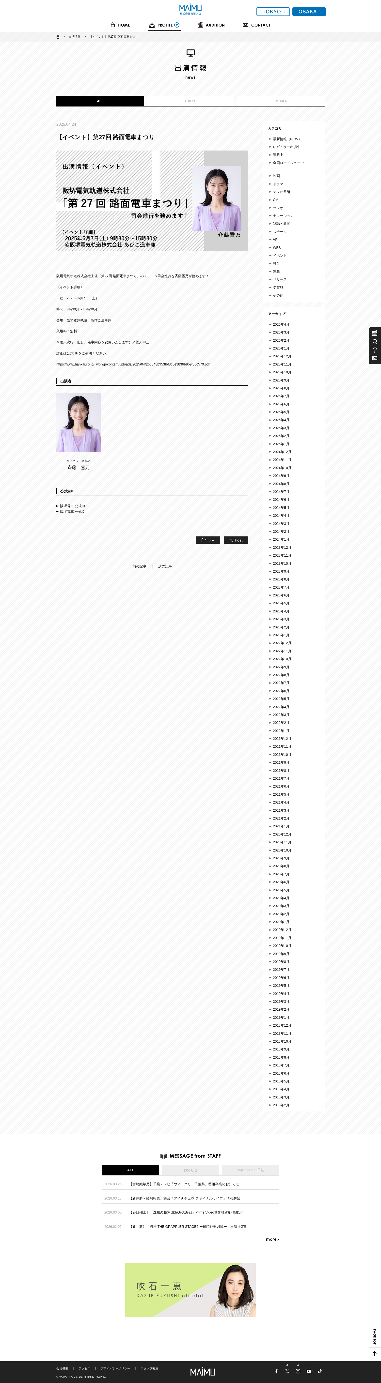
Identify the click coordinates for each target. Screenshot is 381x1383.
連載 (276, 272)
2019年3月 (281, 1001)
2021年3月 (281, 810)
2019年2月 (281, 1009)
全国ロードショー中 (288, 163)
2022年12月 (282, 643)
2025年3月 (281, 428)
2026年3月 (281, 332)
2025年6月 (281, 404)
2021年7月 (281, 778)
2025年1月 (281, 444)
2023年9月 (281, 571)
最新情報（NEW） (287, 139)
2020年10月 (282, 850)
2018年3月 (281, 1097)
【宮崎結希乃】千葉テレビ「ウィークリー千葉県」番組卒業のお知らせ (184, 1184)
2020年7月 (281, 874)
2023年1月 (281, 635)
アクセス (84, 1368)
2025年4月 (281, 420)
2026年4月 (281, 324)
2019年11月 (282, 938)
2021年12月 (282, 739)
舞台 (276, 263)
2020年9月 (281, 858)
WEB (277, 248)
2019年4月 (281, 994)
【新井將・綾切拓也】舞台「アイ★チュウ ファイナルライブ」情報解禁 (184, 1198)
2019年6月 (281, 978)
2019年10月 (282, 946)
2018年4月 (281, 1089)
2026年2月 (281, 340)
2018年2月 (281, 1105)
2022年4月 (281, 707)
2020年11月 (282, 842)
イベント (280, 256)
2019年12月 (282, 930)
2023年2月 (281, 627)
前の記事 (139, 566)
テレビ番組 (281, 192)
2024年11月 (282, 460)
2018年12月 (282, 1025)
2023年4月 (281, 611)
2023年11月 (282, 555)
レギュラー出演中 (287, 147)
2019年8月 (281, 962)
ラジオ (278, 208)
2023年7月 (281, 587)
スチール (280, 232)
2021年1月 (281, 826)
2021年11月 (282, 746)
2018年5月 (281, 1081)
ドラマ (278, 184)
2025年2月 (281, 436)
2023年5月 (281, 603)
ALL (100, 101)
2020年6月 (281, 882)
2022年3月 (281, 715)
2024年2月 (281, 531)
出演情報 (74, 36)
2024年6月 (281, 500)
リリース (280, 279)
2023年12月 (282, 547)
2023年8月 (281, 579)
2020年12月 (282, 834)
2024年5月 (281, 508)
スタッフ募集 (149, 1368)
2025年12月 (282, 356)
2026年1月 (281, 348)
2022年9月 (281, 667)
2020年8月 (281, 866)
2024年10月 (282, 468)
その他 (278, 295)
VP (275, 240)
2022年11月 (282, 651)
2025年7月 (281, 396)
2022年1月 (281, 731)
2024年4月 (281, 515)
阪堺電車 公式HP (73, 506)
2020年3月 (281, 906)
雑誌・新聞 (281, 224)
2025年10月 (282, 372)
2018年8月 (281, 1057)
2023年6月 (281, 595)
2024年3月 (281, 524)
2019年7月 (281, 970)
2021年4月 (281, 802)
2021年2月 (281, 818)
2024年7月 (281, 492)
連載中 (278, 155)
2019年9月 (281, 954)
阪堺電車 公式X (72, 512)
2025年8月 (281, 388)
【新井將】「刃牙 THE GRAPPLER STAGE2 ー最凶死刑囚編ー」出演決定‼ (187, 1227)
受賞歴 (278, 287)
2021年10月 (282, 755)
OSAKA (280, 101)
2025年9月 (281, 380)
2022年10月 (282, 659)
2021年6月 (281, 786)
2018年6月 (281, 1073)
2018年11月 (282, 1033)
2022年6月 (281, 691)
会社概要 (62, 1368)
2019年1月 (281, 1017)
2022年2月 (281, 723)
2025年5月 (281, 412)
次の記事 (165, 566)
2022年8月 (281, 675)
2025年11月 (282, 364)
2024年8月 (281, 484)
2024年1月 (281, 539)
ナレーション (283, 216)
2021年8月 (281, 771)
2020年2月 (281, 914)
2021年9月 (281, 762)
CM (275, 200)
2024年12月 (282, 452)
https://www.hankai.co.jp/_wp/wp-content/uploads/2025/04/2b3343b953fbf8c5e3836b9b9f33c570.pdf (133, 364)
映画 (276, 176)
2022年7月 (281, 683)
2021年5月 (281, 794)
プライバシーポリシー (115, 1368)
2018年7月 (281, 1065)
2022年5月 (281, 699)
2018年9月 (281, 1049)
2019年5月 (281, 986)
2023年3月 (281, 619)
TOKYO (190, 101)
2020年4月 (281, 898)
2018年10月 (282, 1041)
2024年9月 (281, 476)
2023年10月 (282, 563)
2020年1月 (281, 922)
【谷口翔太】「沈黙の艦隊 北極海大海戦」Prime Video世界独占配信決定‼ (186, 1212)
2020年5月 (281, 890)
